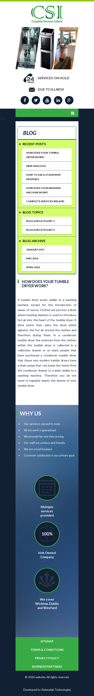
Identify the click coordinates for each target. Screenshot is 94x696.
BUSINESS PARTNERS (47, 666)
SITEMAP (47, 641)
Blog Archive (34, 241)
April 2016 (33, 267)
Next (74, 34)
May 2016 (32, 258)
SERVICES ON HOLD (53, 78)
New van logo (36, 165)
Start (73, 72)
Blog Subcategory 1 (40, 221)
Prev (19, 34)
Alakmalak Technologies (56, 689)
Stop (76, 72)
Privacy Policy (47, 658)
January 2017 (35, 249)
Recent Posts (34, 144)
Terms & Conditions (47, 649)
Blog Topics (33, 212)
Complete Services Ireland (45, 201)
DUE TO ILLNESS (51, 89)
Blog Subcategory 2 (40, 229)
